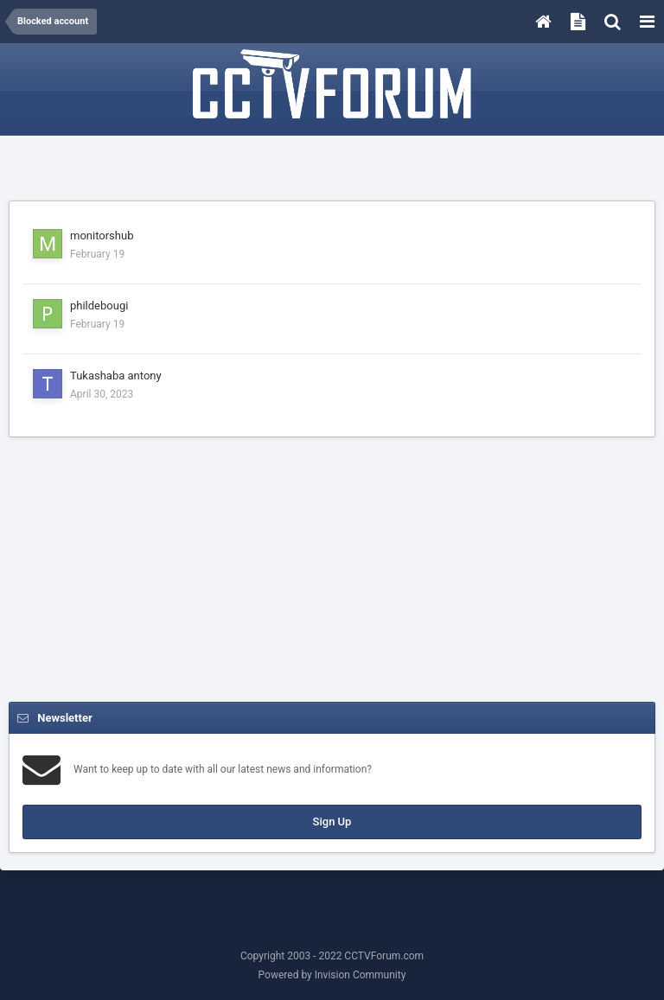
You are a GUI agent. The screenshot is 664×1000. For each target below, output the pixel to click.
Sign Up (332, 821)
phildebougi (99, 305)
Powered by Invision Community (332, 975)
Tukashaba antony (116, 375)
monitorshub (101, 235)
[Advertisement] (332, 170)
